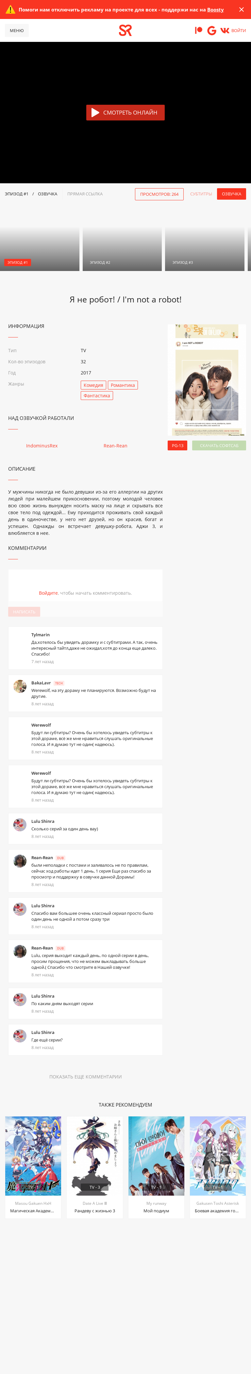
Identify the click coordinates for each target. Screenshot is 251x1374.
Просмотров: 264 (159, 194)
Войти (238, 30)
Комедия (93, 385)
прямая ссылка (85, 194)
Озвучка (231, 194)
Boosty (215, 9)
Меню (17, 30)
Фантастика (97, 395)
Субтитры (201, 194)
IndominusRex (42, 446)
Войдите (48, 593)
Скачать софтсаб (219, 445)
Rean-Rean (115, 446)
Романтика (123, 385)
